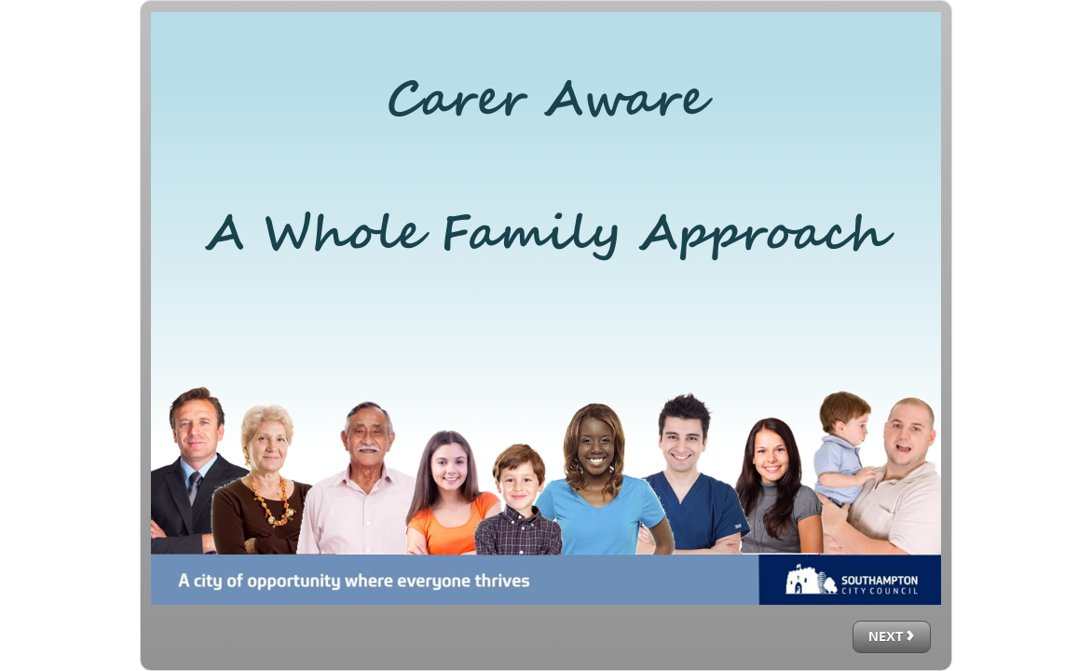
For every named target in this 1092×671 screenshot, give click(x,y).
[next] (892, 637)
